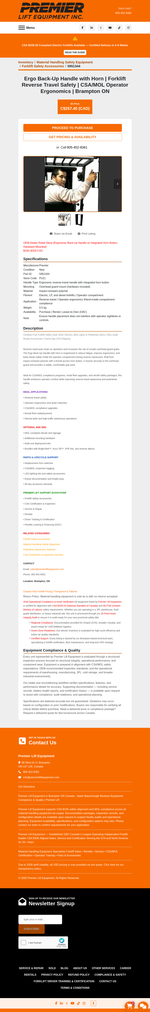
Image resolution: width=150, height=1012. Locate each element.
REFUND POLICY (79, 974)
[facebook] (82, 27)
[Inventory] (25, 62)
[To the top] (93, 1003)
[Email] (40, 919)
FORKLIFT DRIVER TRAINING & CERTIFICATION (64, 981)
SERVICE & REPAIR (31, 968)
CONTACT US (107, 981)
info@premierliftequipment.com (40, 777)
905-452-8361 (123, 13)
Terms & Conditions (75, 987)
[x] (101, 27)
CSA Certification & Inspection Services (43, 554)
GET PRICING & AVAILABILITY (72, 137)
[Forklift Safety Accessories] (43, 66)
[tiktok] (119, 27)
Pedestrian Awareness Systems (39, 549)
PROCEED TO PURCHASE (72, 128)
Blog (64, 968)
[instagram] (128, 27)
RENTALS (30, 974)
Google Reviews (100, 796)
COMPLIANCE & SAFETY (110, 974)
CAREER (125, 968)
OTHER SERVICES (103, 968)
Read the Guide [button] (75, 52)
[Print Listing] (87, 234)
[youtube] (110, 27)
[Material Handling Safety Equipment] (65, 62)
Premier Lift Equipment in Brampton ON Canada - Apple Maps (54, 796)
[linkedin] (91, 27)
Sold (52, 968)
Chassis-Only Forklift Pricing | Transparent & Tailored (50, 591)
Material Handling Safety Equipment (41, 544)
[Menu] (21, 28)
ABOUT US (80, 968)
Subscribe (31, 929)
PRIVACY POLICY (52, 974)
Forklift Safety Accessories (36, 539)
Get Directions (26, 786)
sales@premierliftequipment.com (47, 569)
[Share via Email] (62, 234)
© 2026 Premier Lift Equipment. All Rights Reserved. (49, 878)
